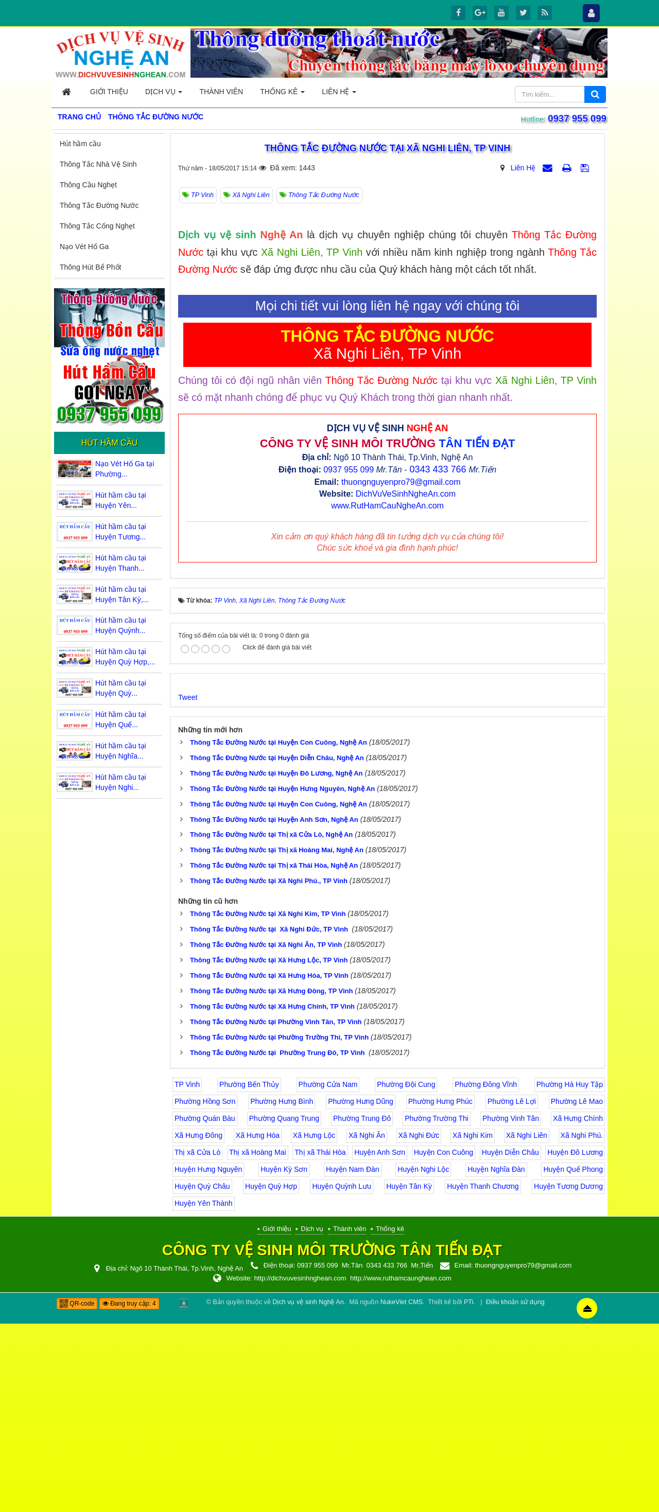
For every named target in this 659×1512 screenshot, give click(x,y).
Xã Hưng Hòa (258, 1324)
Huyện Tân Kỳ (409, 1375)
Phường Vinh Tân (510, 1307)
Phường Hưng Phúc (440, 1290)
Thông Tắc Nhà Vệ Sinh (98, 164)
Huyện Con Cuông (443, 1341)
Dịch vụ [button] (163, 94)
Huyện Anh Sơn (379, 1341)
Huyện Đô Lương (575, 1341)
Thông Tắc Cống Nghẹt (97, 226)
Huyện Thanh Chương (482, 1375)
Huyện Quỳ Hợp (271, 1375)
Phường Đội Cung (406, 1273)
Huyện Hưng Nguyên (208, 1358)
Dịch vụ (312, 1417)
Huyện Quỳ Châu (202, 1375)
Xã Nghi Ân (367, 1324)
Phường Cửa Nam (328, 1273)
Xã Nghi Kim (473, 1324)
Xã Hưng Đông (198, 1324)
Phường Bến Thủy (249, 1273)
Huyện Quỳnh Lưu (341, 1375)
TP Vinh (187, 1273)
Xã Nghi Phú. (582, 1324)
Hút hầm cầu (80, 143)
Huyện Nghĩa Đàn (496, 1358)
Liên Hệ (523, 168)
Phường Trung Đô (362, 1307)
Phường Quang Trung (284, 1307)
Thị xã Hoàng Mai (257, 1341)
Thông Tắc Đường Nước (99, 205)
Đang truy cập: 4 (129, 1492)
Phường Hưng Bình (281, 1290)
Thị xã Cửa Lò (197, 1341)
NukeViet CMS (401, 1490)
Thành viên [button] (221, 91)
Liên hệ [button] (339, 94)
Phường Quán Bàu (205, 1307)
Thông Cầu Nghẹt (88, 185)
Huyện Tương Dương (568, 1375)
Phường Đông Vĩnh (486, 1273)
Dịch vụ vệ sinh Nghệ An (307, 1490)
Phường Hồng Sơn (205, 1290)
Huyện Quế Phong (573, 1358)
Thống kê (390, 1417)
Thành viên (349, 1417)
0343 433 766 (437, 658)
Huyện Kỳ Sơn (284, 1358)
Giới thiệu (277, 1417)
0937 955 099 (579, 118)
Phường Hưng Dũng (360, 1290)
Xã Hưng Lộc (314, 1324)
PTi (468, 1490)
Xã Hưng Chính (578, 1307)
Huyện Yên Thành (204, 1392)
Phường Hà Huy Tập (569, 1273)
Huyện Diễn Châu (510, 1341)
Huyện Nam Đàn (352, 1358)
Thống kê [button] (282, 94)
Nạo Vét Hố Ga (84, 246)
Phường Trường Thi (437, 1307)
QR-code (77, 1492)
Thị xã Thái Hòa (319, 1341)
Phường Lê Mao (577, 1290)
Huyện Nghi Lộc (423, 1358)
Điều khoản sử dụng (515, 1490)
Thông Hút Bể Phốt (91, 267)
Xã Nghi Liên (526, 1324)
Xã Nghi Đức (419, 1324)
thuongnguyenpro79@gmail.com (401, 670)
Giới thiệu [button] (109, 91)
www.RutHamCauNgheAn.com (387, 694)
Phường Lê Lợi (512, 1290)
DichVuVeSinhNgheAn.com (406, 682)
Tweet (187, 886)
